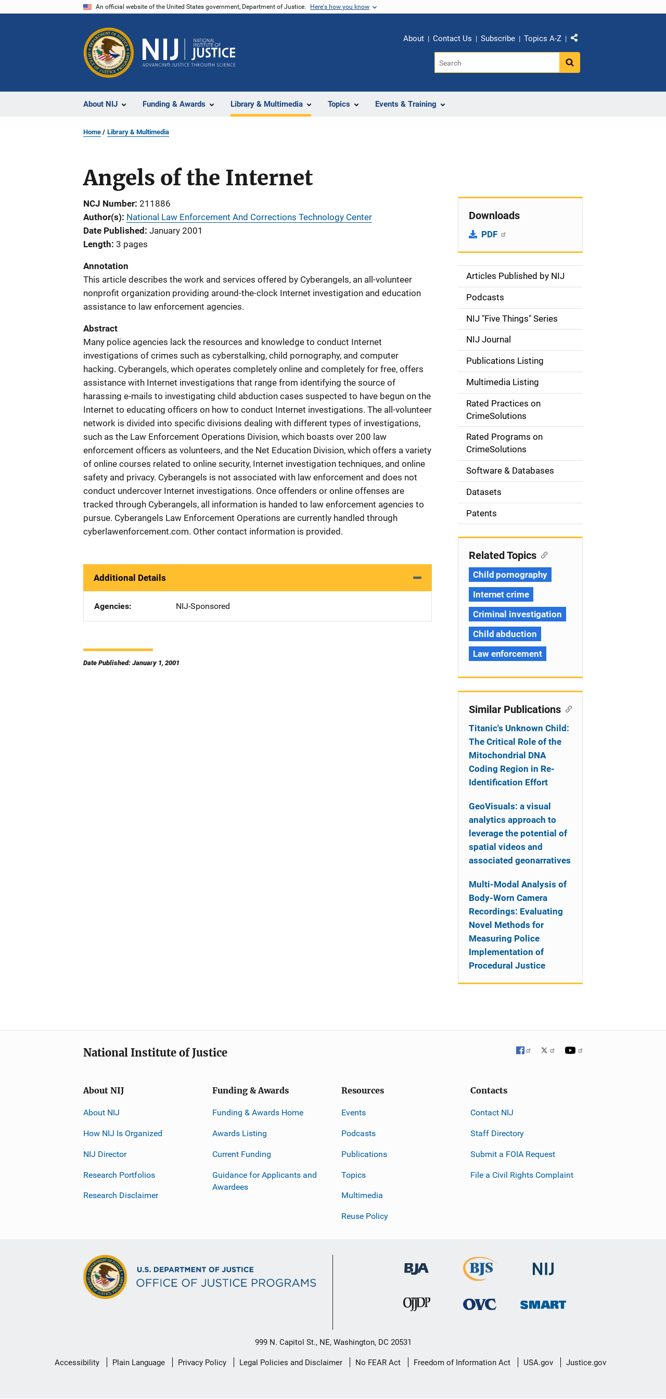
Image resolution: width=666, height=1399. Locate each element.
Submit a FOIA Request (512, 1154)
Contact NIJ (492, 1112)
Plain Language (138, 1362)
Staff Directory (497, 1133)
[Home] (189, 53)
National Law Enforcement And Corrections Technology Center (249, 217)
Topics (353, 1175)
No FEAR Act (378, 1362)
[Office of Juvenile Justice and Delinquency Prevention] (416, 1307)
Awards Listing (239, 1133)
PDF (494, 234)
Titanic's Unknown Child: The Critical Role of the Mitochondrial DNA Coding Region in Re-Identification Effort (519, 755)
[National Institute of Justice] (543, 1264)
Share (578, 40)
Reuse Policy (364, 1216)
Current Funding (241, 1154)
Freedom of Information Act (462, 1362)
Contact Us (452, 38)
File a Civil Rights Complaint (521, 1175)
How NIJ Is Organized (122, 1133)
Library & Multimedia (138, 132)
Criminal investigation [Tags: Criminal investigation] (517, 614)
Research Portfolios (119, 1175)
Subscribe (498, 38)
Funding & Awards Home (257, 1112)
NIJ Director (104, 1154)
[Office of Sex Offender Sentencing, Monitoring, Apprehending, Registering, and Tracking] (543, 1302)
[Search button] (569, 62)
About (413, 38)
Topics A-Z (542, 38)
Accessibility (77, 1362)
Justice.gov (586, 1362)
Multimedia (362, 1195)
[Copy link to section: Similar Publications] (566, 708)
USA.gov (538, 1362)
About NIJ (101, 1112)
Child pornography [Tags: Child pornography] (510, 574)
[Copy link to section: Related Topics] (541, 554)
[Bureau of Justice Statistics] (480, 1276)
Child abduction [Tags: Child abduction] (505, 634)
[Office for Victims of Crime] (479, 1304)
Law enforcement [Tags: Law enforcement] (507, 653)
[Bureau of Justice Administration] (416, 1264)
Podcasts (358, 1133)
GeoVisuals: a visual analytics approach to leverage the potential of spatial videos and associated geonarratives (520, 833)
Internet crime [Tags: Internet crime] (501, 594)
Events (353, 1112)
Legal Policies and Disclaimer (290, 1362)
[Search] (497, 62)
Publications (364, 1154)
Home (92, 132)
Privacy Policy (202, 1362)
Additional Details (130, 578)
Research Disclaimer (120, 1195)
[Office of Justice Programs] (108, 52)
